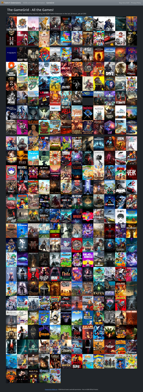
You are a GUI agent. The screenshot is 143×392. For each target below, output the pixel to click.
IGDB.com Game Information (34, 3)
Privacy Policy (136, 3)
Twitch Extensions (11, 2)
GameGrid (50, 3)
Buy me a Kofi (124, 3)
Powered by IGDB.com (51, 389)
